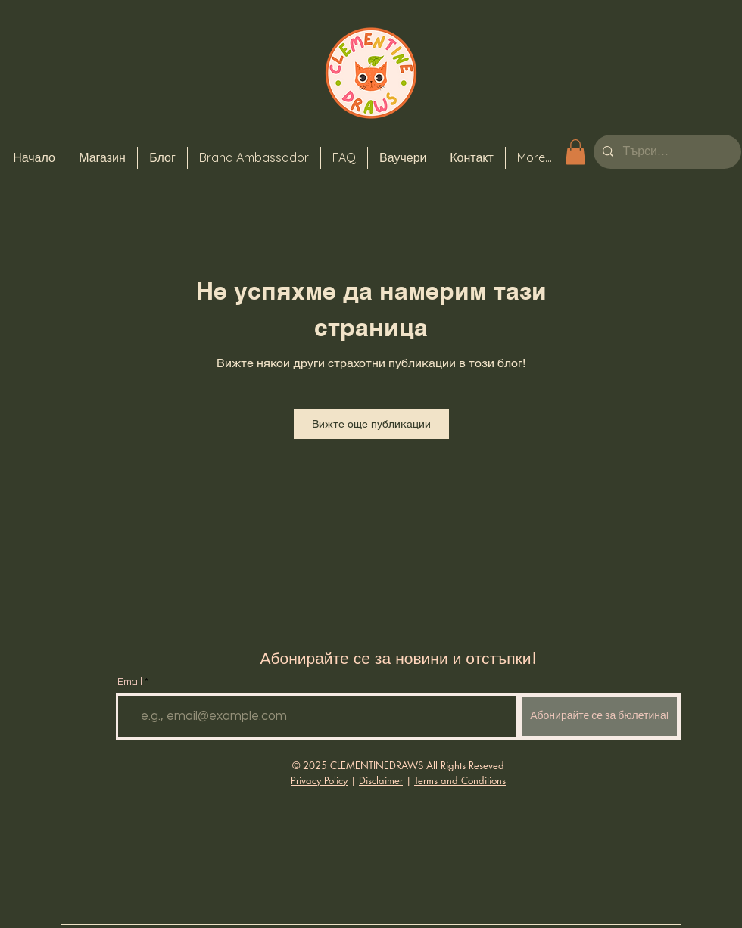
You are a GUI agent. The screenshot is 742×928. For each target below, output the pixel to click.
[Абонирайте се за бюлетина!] (599, 716)
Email (129, 682)
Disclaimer (381, 780)
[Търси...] (665, 152)
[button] (575, 151)
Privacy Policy (319, 780)
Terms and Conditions (460, 780)
